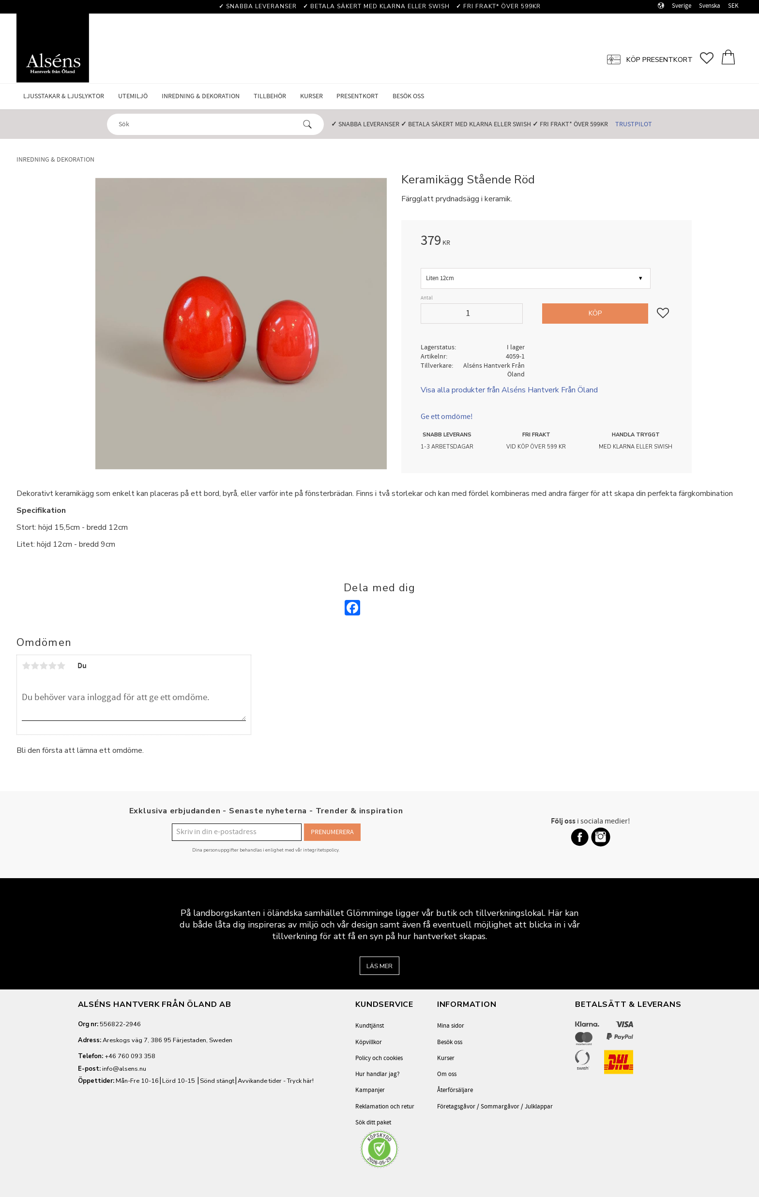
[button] (710, 58)
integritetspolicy (321, 850)
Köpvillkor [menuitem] (368, 1042)
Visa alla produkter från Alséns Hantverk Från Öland (509, 390)
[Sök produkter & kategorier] (207, 124)
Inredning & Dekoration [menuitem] (201, 96)
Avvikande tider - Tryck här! (276, 1081)
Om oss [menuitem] (446, 1074)
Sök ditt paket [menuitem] (373, 1122)
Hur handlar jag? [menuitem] (377, 1074)
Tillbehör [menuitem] (270, 96)
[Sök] (307, 124)
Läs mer (379, 966)
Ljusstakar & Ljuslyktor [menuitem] (63, 96)
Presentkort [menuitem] (357, 96)
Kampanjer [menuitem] (370, 1090)
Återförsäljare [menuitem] (455, 1090)
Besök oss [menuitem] (408, 96)
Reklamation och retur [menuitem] (384, 1106)
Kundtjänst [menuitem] (369, 1026)
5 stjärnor (61, 665)
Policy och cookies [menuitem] (379, 1058)
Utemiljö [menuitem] (133, 96)
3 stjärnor (43, 665)
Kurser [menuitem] (311, 96)
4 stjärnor (52, 665)
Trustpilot (633, 124)
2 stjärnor (34, 665)
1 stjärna (26, 665)
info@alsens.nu (124, 1068)
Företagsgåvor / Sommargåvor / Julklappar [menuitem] (495, 1106)
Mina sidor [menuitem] (450, 1026)
